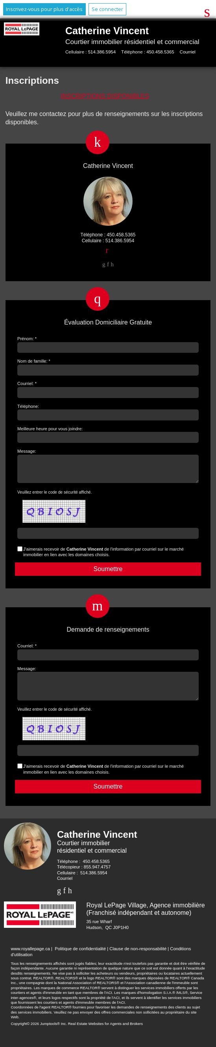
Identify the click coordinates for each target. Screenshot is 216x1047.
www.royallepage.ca (30, 958)
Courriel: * (27, 383)
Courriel (188, 52)
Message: (26, 451)
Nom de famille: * (33, 361)
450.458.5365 (160, 52)
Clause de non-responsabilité (137, 958)
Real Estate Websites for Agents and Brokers (105, 1033)
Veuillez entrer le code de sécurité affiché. (54, 497)
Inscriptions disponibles (105, 96)
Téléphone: (28, 406)
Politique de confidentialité (80, 958)
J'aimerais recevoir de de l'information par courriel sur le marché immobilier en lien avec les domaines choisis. (103, 556)
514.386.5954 (102, 52)
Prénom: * (27, 338)
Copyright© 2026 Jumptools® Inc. (39, 1033)
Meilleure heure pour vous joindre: (50, 428)
